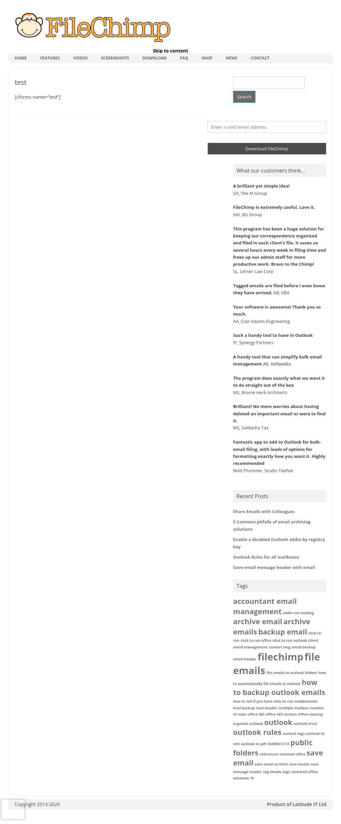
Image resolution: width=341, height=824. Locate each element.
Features (50, 58)
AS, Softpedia (277, 364)
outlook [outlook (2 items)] (278, 722)
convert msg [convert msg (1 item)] (279, 647)
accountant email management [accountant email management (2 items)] (265, 606)
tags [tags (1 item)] (286, 771)
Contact (260, 58)
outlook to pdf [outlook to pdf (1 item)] (253, 744)
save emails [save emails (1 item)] (299, 764)
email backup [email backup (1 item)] (303, 647)
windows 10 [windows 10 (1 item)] (243, 778)
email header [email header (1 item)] (244, 659)
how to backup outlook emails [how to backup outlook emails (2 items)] (279, 687)
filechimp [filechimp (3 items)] (280, 656)
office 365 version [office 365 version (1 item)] (281, 714)
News (231, 58)
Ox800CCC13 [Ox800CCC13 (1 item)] (278, 744)
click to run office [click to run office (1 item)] (256, 640)
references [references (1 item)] (269, 754)
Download (154, 58)
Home (21, 58)
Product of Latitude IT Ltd (297, 804)
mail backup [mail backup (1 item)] (244, 708)
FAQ (184, 58)
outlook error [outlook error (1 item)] (305, 723)
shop (206, 58)
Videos (80, 58)
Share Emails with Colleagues (264, 511)
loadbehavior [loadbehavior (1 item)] (306, 701)
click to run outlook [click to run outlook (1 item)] (289, 640)
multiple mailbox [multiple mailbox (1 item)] (293, 708)
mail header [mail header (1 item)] (266, 708)
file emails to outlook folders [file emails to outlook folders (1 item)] (291, 672)
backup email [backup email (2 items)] (282, 631)
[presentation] (13, 809)
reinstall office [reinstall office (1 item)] (292, 754)
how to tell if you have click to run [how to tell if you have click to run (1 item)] (263, 701)
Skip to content (170, 51)
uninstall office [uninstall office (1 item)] (304, 771)
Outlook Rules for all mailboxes (266, 557)
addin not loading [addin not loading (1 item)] (298, 613)
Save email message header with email (274, 567)
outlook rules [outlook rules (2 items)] (257, 732)
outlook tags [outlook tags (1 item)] (294, 733)
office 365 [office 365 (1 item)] (256, 714)
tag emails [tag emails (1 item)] (272, 771)
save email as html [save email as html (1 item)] (271, 764)
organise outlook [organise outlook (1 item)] (248, 723)
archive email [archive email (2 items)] (257, 621)
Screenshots (115, 58)
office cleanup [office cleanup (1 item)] (310, 714)
